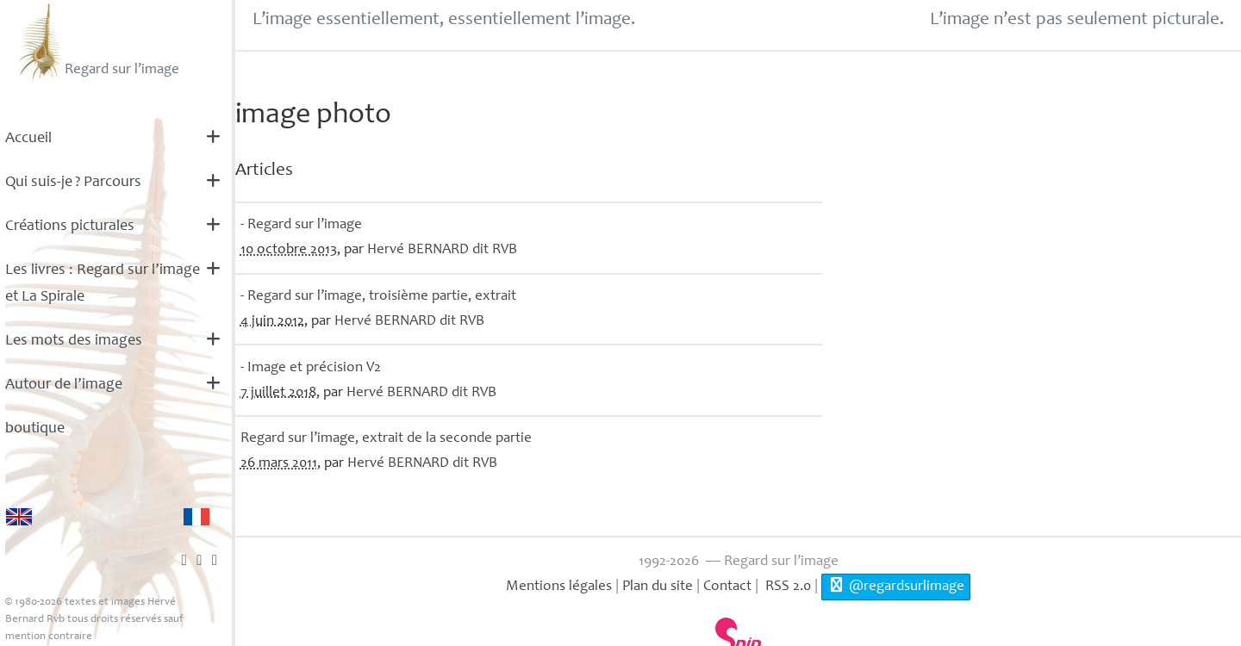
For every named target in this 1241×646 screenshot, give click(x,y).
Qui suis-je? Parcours (73, 182)
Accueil (28, 138)
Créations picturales (69, 226)
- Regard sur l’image (301, 225)
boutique (35, 429)
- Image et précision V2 (310, 368)
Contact (727, 587)
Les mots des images (73, 341)
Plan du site (657, 587)
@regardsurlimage (895, 585)
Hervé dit (442, 250)
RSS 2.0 (786, 587)
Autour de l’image (63, 385)
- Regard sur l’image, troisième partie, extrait (378, 296)
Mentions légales (559, 587)
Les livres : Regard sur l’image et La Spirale (102, 284)
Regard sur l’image (97, 41)
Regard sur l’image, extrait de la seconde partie (386, 439)
